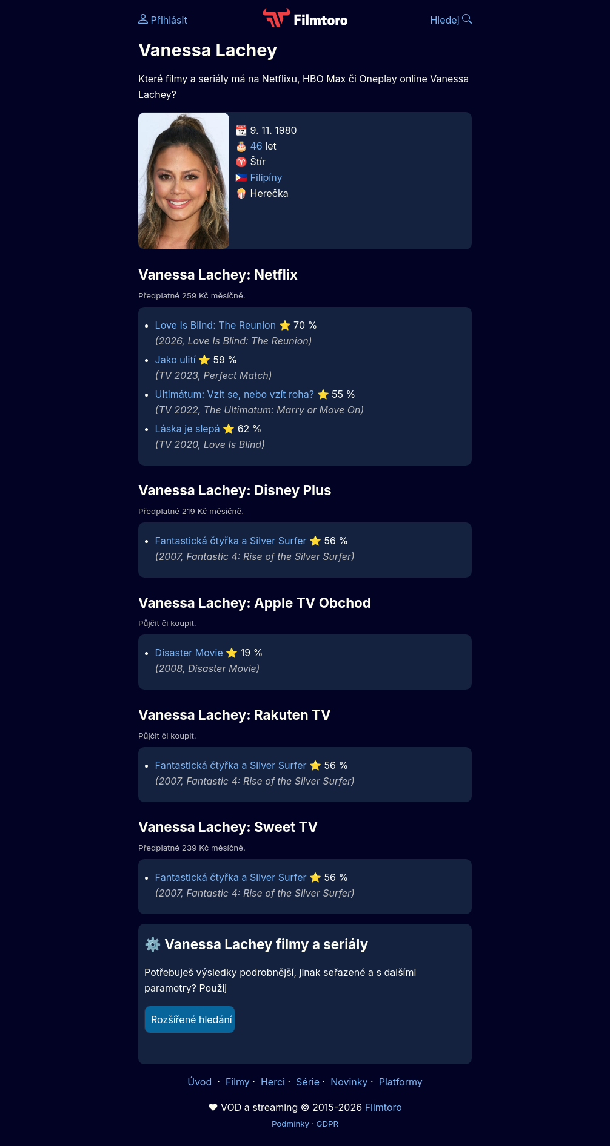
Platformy (401, 1082)
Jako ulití (175, 360)
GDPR (327, 1123)
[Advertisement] (65, 186)
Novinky (348, 1082)
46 (256, 146)
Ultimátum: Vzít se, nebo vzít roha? (234, 394)
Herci (273, 1082)
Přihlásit (162, 20)
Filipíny (266, 177)
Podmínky (290, 1123)
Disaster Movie (189, 653)
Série (308, 1082)
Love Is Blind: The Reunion (216, 325)
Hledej (451, 20)
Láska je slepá (187, 429)
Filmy (238, 1082)
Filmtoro (383, 1107)
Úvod (200, 1082)
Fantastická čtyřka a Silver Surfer (231, 541)
